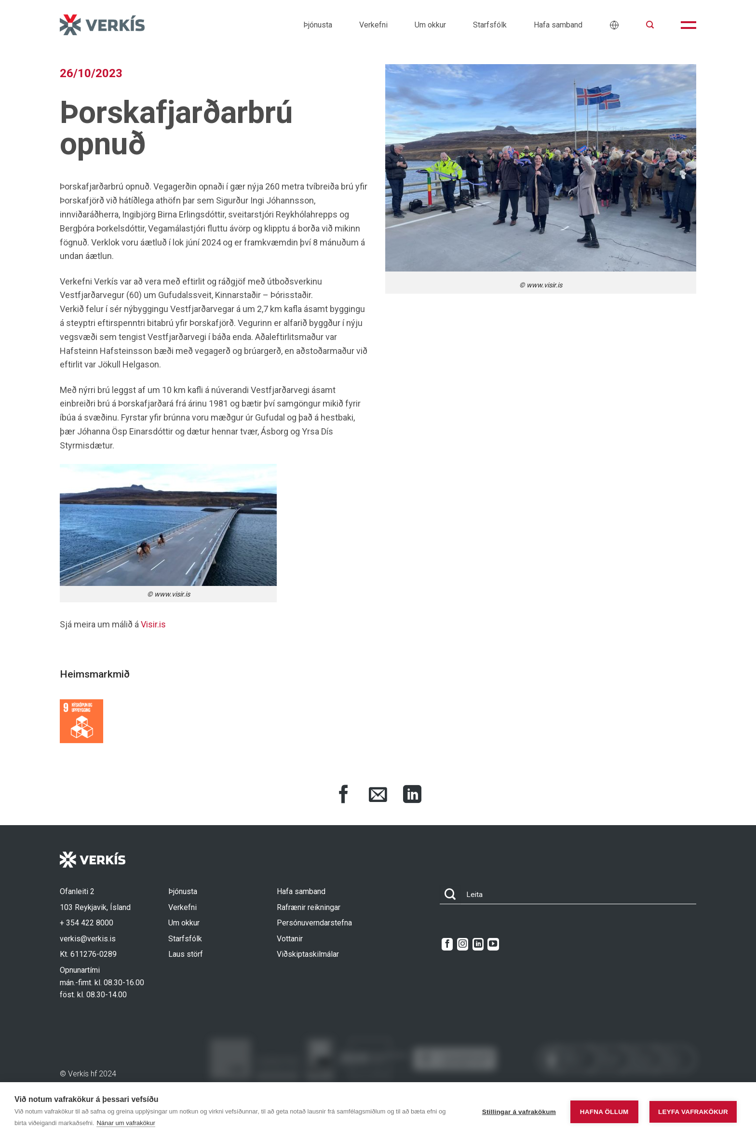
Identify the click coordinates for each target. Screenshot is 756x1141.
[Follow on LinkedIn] (478, 944)
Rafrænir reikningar (308, 907)
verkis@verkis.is (88, 938)
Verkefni (373, 24)
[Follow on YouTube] (493, 944)
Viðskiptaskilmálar (308, 954)
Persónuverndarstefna (314, 922)
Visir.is (153, 624)
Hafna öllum (604, 1111)
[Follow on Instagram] (462, 944)
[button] (650, 24)
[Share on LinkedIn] (412, 795)
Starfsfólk (490, 24)
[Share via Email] (378, 795)
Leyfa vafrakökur (693, 1111)
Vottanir (290, 938)
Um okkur (430, 24)
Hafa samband (558, 24)
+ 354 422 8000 (86, 922)
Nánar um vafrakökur (125, 1123)
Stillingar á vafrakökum (519, 1111)
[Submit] (450, 894)
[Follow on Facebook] (447, 944)
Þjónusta (317, 24)
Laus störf (185, 954)
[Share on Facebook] (343, 795)
